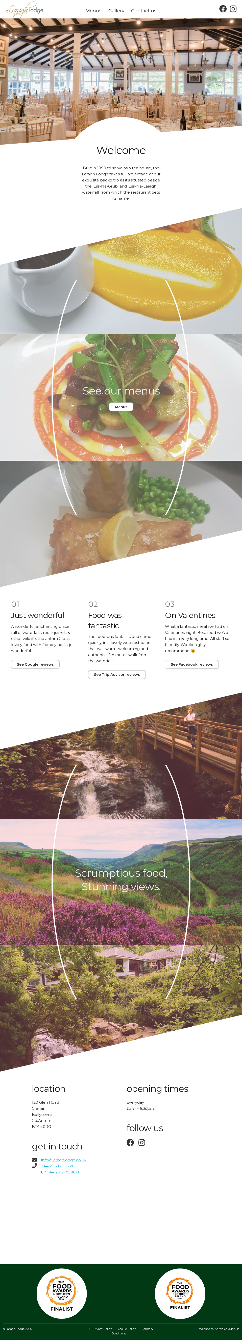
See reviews (35, 664)
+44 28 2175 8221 (57, 1166)
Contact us (143, 11)
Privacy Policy (102, 1329)
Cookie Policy (127, 1329)
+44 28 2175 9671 (63, 1172)
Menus (94, 11)
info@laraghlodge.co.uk (59, 1160)
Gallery (116, 11)
